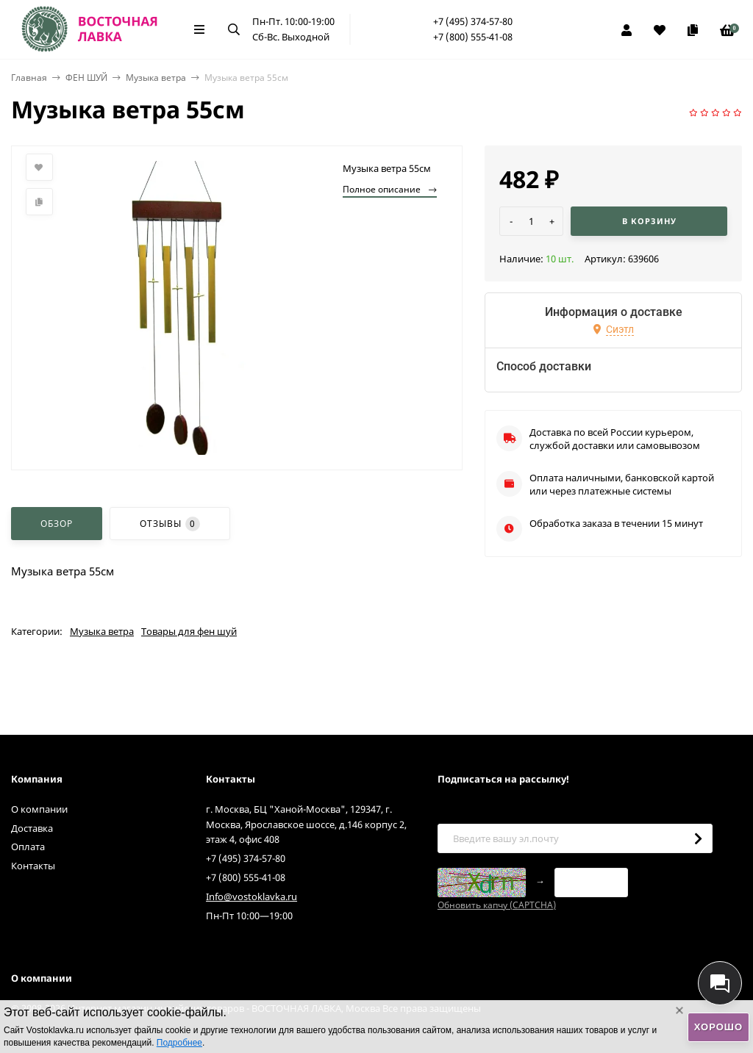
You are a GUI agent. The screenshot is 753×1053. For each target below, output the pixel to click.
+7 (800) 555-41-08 (473, 36)
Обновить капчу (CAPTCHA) (497, 905)
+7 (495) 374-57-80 (473, 21)
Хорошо (718, 1026)
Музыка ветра (156, 77)
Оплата (28, 846)
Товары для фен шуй (189, 631)
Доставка (32, 828)
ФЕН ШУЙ (86, 77)
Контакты (33, 865)
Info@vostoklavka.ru (251, 896)
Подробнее (179, 1043)
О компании (39, 809)
